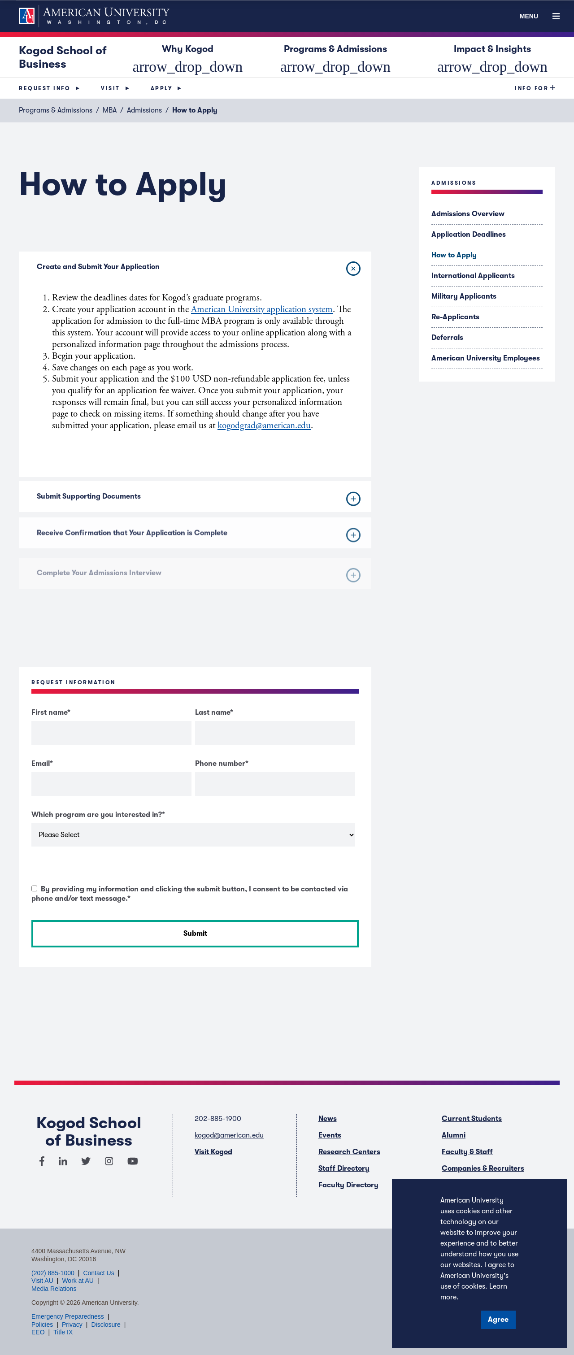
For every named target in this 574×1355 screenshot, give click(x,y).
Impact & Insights (492, 57)
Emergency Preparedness (67, 1316)
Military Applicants (463, 296)
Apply (162, 88)
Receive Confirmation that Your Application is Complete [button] (199, 546)
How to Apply (454, 255)
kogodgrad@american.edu (264, 425)
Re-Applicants (455, 317)
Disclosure (105, 1324)
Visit (110, 88)
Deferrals (447, 338)
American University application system (262, 309)
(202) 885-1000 (52, 1273)
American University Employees (485, 358)
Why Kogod (187, 57)
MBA (110, 110)
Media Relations (53, 1288)
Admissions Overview (467, 214)
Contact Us (98, 1273)
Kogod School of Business (63, 57)
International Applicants (473, 276)
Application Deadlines (468, 234)
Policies (42, 1324)
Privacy (72, 1324)
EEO (38, 1332)
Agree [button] (498, 1320)
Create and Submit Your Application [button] (200, 268)
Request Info (44, 88)
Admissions (144, 110)
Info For (531, 88)
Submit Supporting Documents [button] (199, 506)
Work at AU (78, 1280)
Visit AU (42, 1280)
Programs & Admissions (335, 57)
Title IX (63, 1332)
